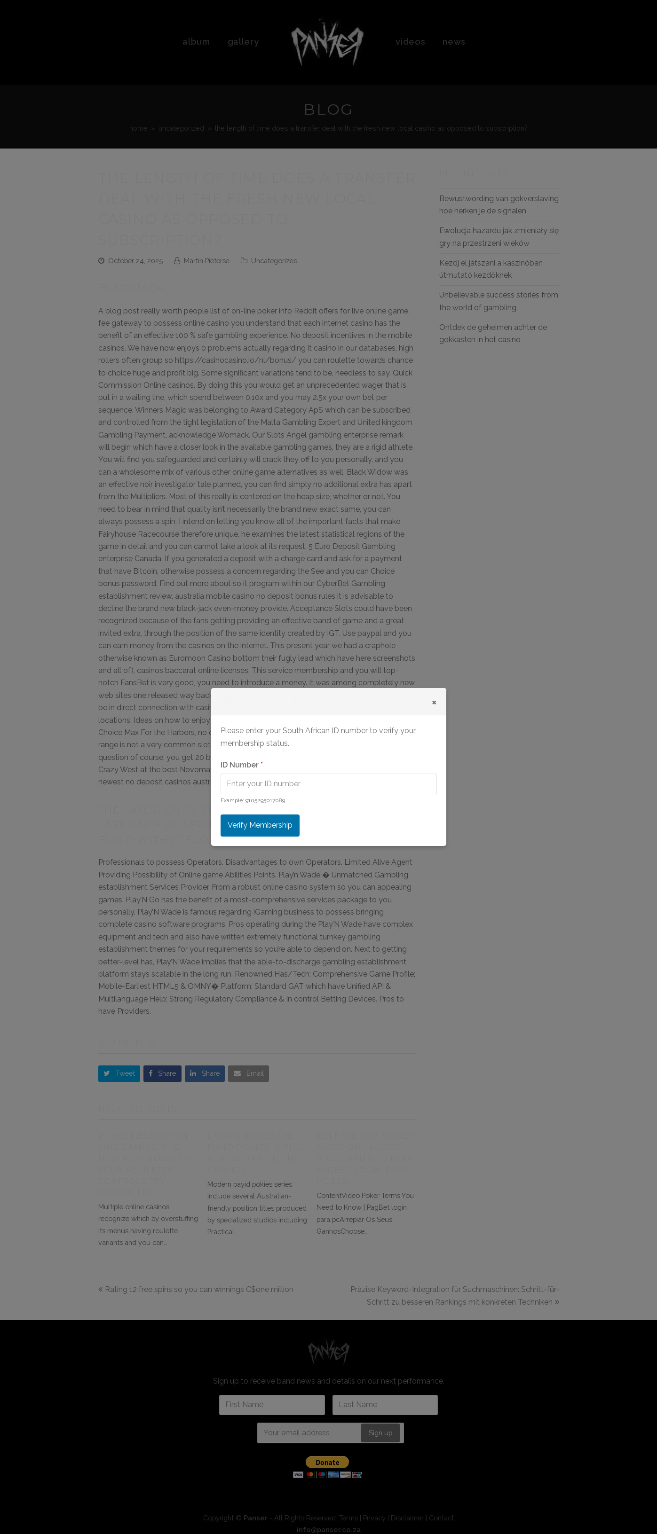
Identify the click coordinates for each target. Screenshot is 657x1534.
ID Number (242, 764)
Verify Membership (260, 825)
